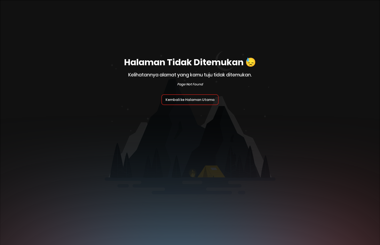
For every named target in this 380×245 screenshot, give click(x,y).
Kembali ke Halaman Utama (190, 99)
